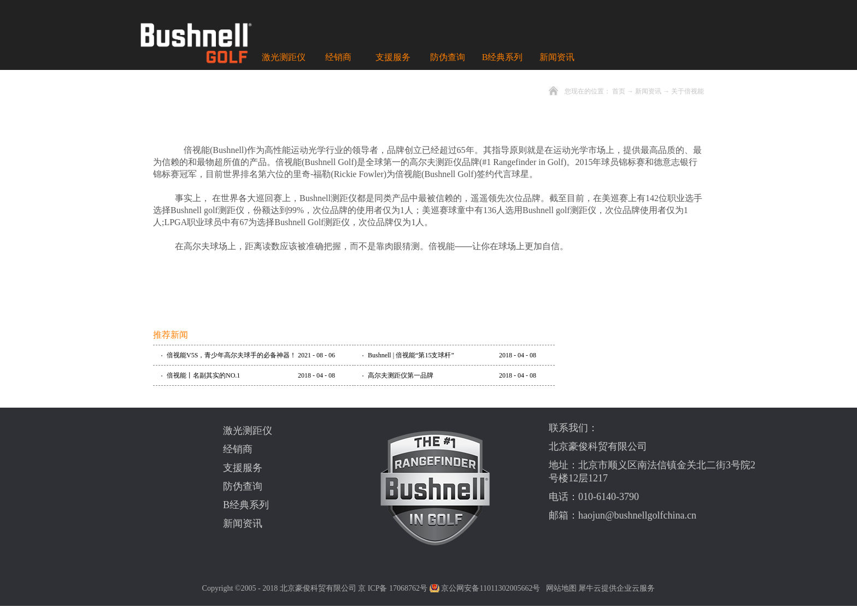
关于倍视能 (687, 91)
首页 (618, 91)
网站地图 (559, 588)
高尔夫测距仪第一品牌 (400, 375)
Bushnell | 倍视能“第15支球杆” (411, 355)
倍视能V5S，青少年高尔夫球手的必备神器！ (231, 355)
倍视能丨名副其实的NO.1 (203, 375)
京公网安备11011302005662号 (490, 588)
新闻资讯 (648, 91)
